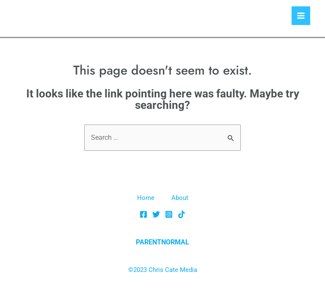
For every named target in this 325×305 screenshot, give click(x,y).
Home (145, 198)
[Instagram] (169, 214)
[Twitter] (156, 214)
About (179, 198)
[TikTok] (181, 214)
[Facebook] (143, 214)
